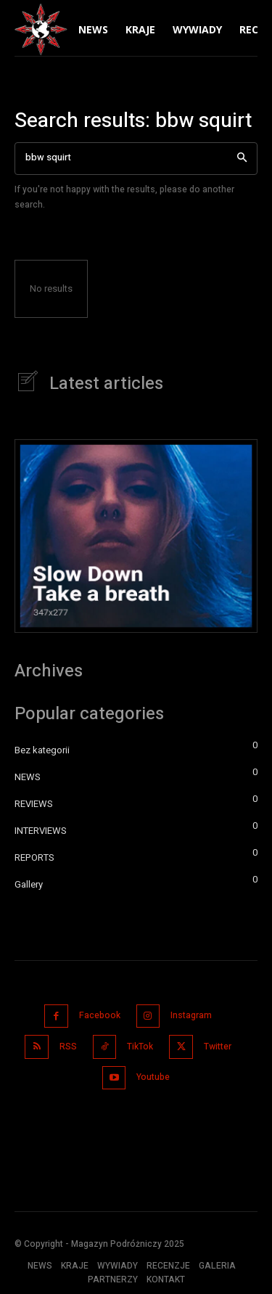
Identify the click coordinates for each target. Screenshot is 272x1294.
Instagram (191, 1015)
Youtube (153, 1077)
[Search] (241, 158)
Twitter (217, 1046)
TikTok (140, 1046)
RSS (68, 1046)
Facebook (99, 1015)
